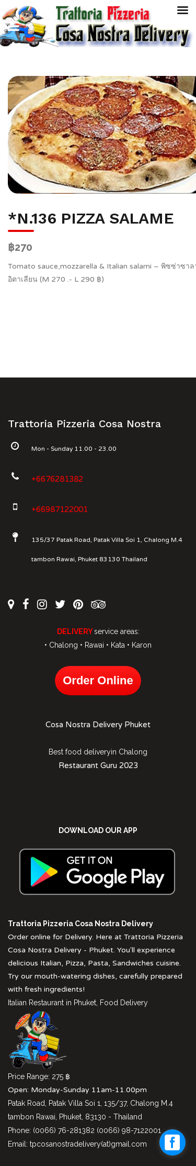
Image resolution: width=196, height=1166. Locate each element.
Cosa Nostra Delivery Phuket (98, 724)
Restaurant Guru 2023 (98, 765)
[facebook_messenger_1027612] (172, 1142)
